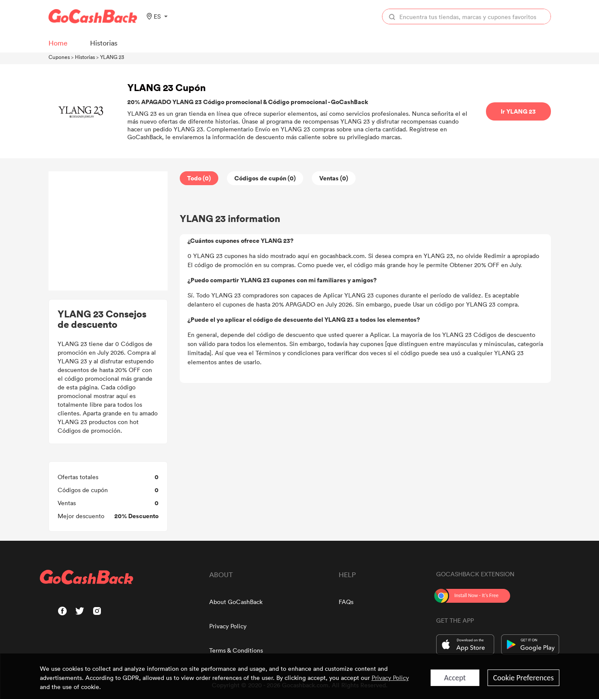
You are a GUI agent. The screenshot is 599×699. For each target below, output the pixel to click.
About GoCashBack (235, 602)
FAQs (346, 602)
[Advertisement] (108, 231)
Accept (455, 678)
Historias (85, 57)
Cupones (59, 57)
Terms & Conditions (236, 650)
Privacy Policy (227, 626)
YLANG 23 (112, 57)
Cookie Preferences (523, 678)
